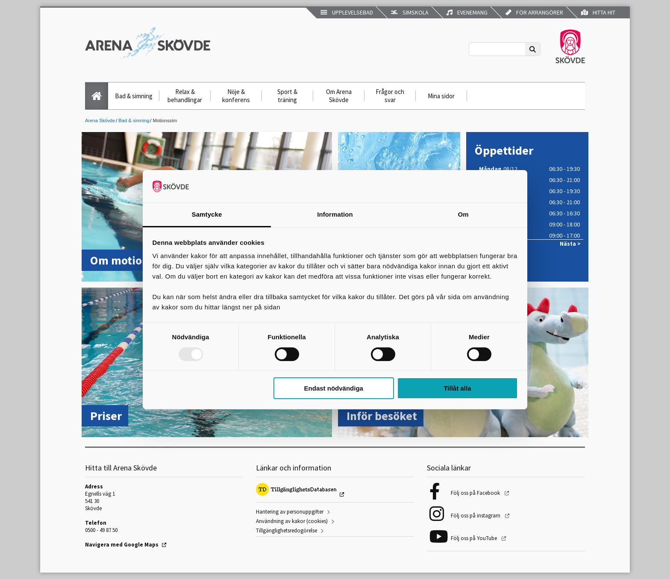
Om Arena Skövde (339, 96)
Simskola (410, 12)
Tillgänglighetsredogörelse (286, 530)
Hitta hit (598, 12)
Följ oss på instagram (476, 515)
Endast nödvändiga (333, 388)
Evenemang (467, 12)
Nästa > (570, 243)
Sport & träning (287, 96)
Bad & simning (134, 96)
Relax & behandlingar (185, 96)
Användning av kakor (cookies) (292, 521)
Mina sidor (441, 96)
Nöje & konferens (236, 96)
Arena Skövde (100, 120)
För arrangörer (534, 12)
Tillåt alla (457, 388)
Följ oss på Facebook (476, 493)
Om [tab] (463, 214)
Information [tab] (335, 214)
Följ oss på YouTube (474, 538)
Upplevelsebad (346, 12)
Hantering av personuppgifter (289, 511)
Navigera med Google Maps (122, 544)
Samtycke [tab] (207, 214)
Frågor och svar (390, 96)
